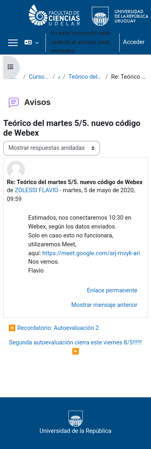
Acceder (134, 42)
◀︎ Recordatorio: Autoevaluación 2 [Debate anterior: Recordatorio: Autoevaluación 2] (53, 328)
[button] (31, 42)
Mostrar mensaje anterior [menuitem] (104, 304)
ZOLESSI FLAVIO (36, 190)
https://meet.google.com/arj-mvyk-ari (91, 253)
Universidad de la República (75, 422)
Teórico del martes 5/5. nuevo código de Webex (85, 76)
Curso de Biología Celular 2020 (39, 76)
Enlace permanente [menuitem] (112, 290)
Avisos (59, 76)
